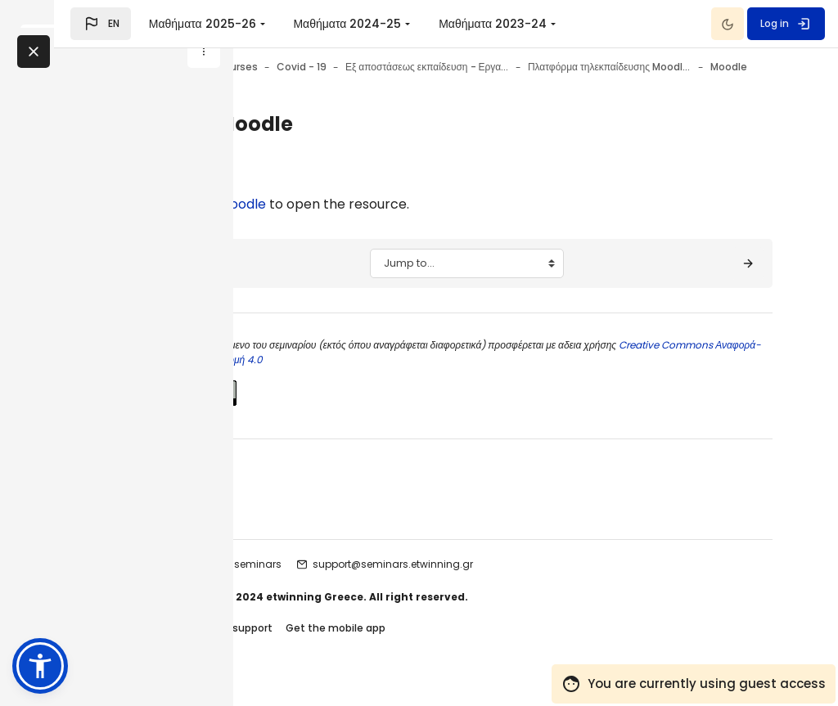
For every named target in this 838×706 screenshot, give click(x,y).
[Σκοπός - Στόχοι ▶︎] (748, 283)
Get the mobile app (470, 647)
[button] (280, 23)
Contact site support (353, 647)
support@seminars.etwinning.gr (527, 584)
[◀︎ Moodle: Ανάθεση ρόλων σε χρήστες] (323, 283)
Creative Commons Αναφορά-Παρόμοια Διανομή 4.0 (420, 379)
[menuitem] (476, 23)
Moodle (376, 223)
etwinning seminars (366, 584)
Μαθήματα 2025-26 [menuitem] (381, 24)
